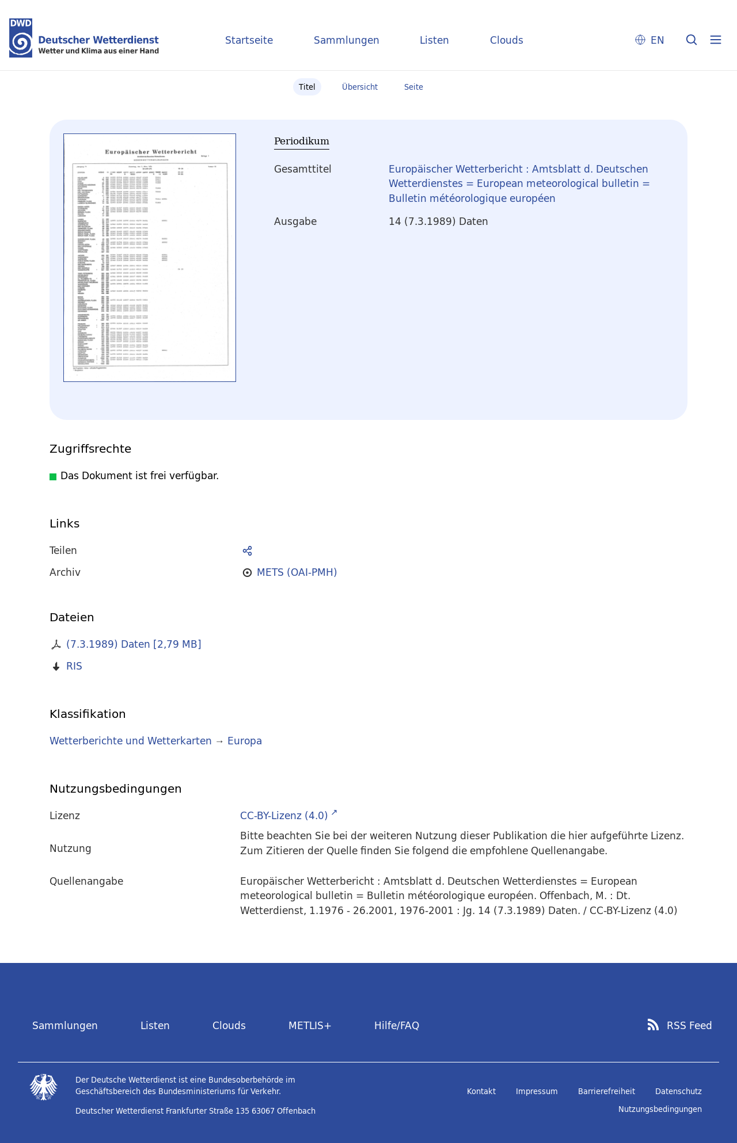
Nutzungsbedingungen (660, 1109)
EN (657, 40)
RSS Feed (689, 1025)
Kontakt (481, 1091)
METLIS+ (310, 1025)
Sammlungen (346, 40)
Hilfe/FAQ (396, 1025)
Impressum (537, 1091)
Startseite (249, 40)
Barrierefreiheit (606, 1091)
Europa (244, 740)
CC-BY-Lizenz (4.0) (284, 815)
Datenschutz (678, 1091)
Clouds (506, 40)
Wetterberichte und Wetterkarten (131, 740)
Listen (434, 40)
